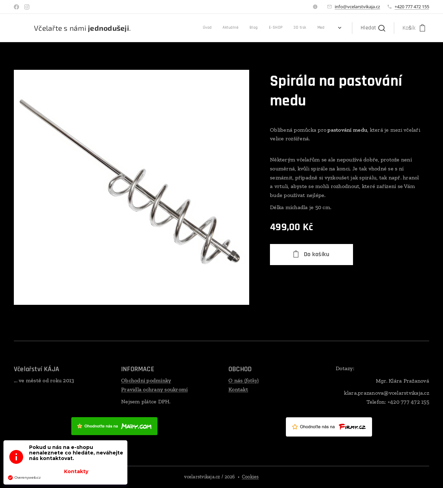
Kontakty (76, 471)
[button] (373, 28)
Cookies (250, 477)
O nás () (243, 380)
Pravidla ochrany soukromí (154, 389)
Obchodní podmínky (146, 380)
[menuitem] (255, 28)
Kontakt (238, 389)
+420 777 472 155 (412, 6)
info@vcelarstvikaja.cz (357, 6)
